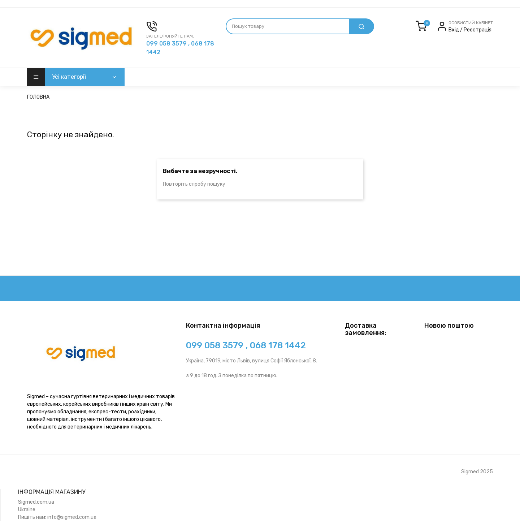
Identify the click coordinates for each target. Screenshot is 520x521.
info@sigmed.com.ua (71, 517)
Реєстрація (477, 30)
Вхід (454, 30)
